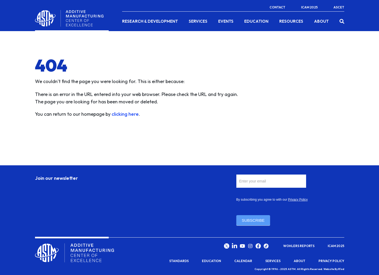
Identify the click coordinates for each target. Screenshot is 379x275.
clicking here (125, 114)
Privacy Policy (298, 199)
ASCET (338, 7)
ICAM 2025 (309, 7)
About (321, 21)
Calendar (243, 261)
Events (225, 21)
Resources (291, 21)
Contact (277, 7)
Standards (179, 261)
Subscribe (253, 220)
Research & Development (150, 21)
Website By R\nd (333, 269)
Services (198, 21)
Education (256, 21)
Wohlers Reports (299, 246)
